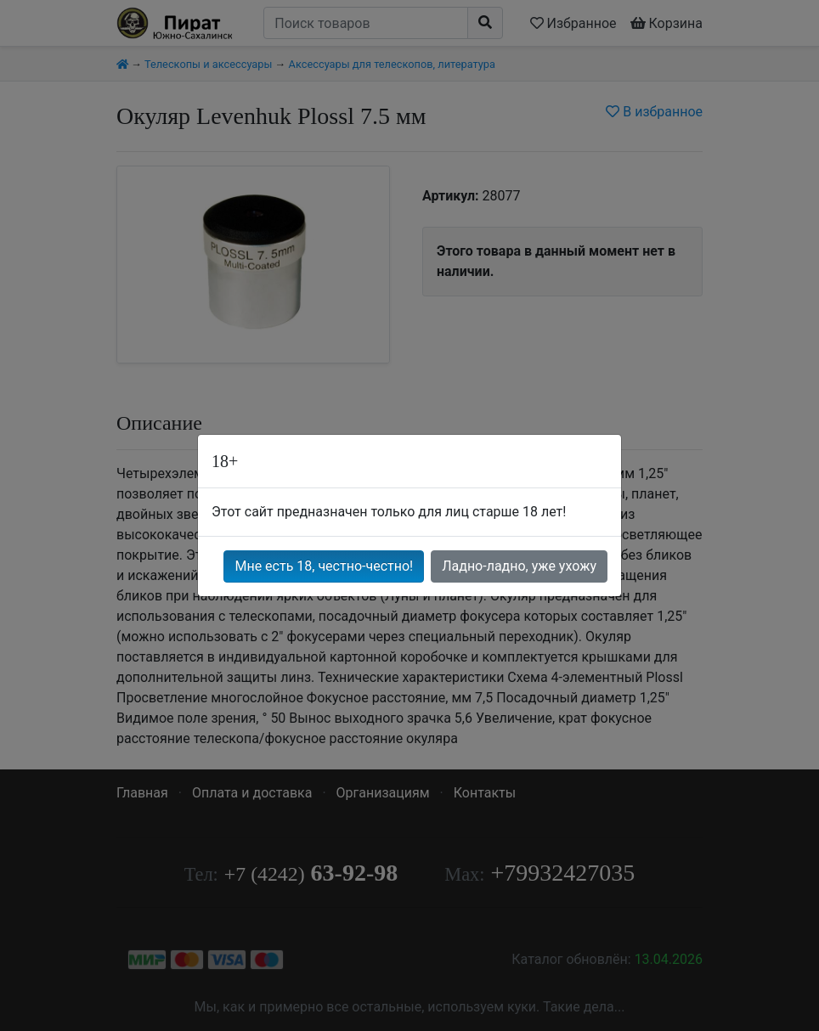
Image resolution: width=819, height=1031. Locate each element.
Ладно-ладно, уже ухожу (519, 566)
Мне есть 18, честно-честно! (323, 566)
